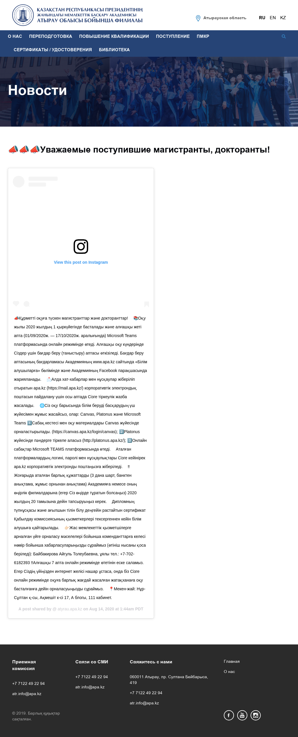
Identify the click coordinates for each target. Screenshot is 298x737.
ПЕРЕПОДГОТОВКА (50, 37)
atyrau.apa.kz (69, 609)
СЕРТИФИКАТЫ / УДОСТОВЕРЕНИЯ (53, 50)
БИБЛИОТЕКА (114, 50)
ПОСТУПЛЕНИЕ (173, 37)
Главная (232, 662)
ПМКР (203, 37)
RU (262, 18)
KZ (283, 18)
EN (273, 18)
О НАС (15, 37)
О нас (229, 672)
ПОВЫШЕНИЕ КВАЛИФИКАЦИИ (114, 37)
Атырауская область (224, 18)
